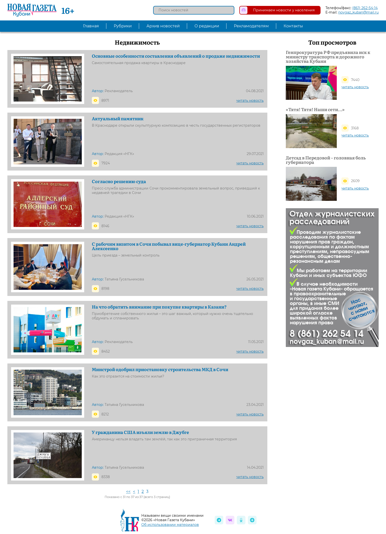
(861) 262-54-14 (365, 8)
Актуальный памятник (118, 118)
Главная (91, 26)
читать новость (250, 100)
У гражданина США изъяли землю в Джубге (140, 432)
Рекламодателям (251, 26)
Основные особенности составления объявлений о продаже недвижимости (176, 56)
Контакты (293, 26)
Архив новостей (163, 26)
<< (128, 491)
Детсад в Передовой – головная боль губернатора (326, 159)
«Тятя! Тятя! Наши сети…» (315, 109)
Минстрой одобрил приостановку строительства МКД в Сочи (160, 369)
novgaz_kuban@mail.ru (358, 12)
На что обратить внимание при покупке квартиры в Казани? (159, 307)
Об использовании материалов (170, 524)
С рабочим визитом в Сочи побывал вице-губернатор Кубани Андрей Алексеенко (169, 246)
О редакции (206, 26)
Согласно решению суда (119, 181)
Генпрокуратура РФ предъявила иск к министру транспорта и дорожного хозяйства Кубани (328, 56)
